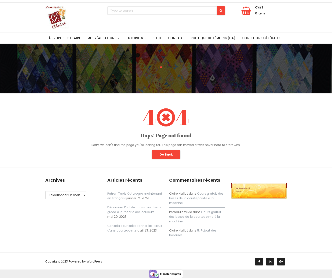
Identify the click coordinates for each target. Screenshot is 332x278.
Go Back (166, 154)
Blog (157, 38)
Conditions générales (261, 38)
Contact (176, 38)
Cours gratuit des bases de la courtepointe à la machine (196, 198)
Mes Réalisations (103, 38)
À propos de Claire (65, 38)
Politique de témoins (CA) (213, 38)
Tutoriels (136, 38)
